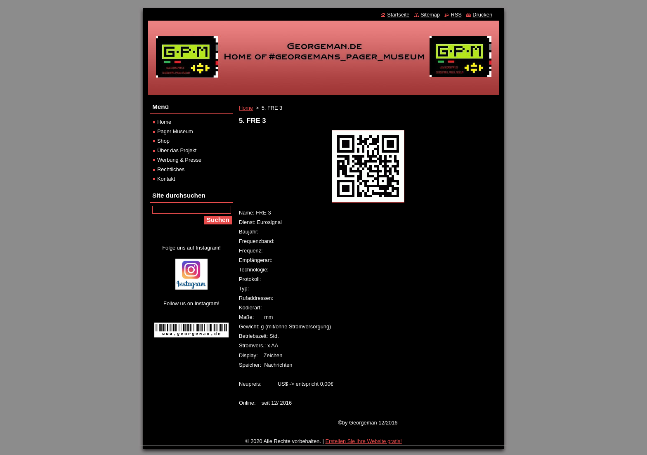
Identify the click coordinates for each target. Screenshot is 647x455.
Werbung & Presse (179, 160)
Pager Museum (175, 131)
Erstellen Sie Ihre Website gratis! (363, 441)
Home (246, 108)
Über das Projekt (176, 150)
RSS (456, 15)
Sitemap (430, 15)
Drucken (482, 15)
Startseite (398, 15)
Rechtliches (170, 169)
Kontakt (166, 179)
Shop (163, 141)
